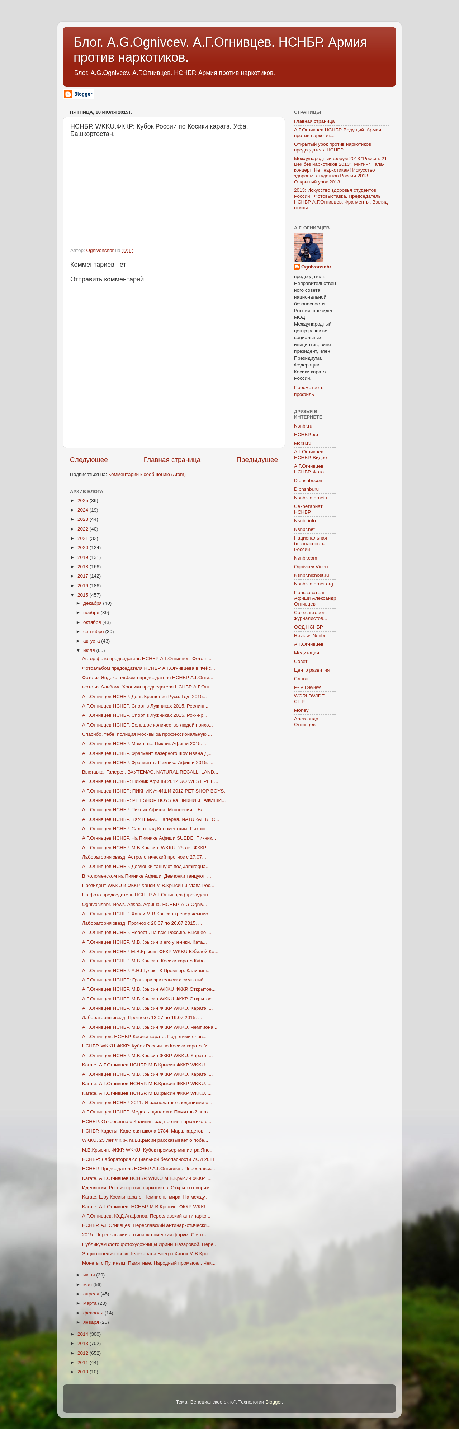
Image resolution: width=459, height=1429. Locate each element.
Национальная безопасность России (310, 543)
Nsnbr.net (304, 529)
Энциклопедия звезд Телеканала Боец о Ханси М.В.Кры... (147, 1253)
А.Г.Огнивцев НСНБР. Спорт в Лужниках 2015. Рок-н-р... (144, 715)
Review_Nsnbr (310, 635)
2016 (83, 585)
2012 (83, 1353)
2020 (83, 547)
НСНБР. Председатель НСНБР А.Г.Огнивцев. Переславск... (148, 1168)
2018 (83, 566)
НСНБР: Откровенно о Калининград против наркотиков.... (147, 1121)
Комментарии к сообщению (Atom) (147, 474)
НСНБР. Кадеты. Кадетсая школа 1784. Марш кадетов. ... (146, 1131)
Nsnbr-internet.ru (312, 497)
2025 (83, 500)
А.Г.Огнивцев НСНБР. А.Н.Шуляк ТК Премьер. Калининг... (146, 970)
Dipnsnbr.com (309, 480)
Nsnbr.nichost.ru (311, 575)
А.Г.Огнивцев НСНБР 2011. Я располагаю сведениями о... (147, 1102)
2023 (83, 519)
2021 (83, 538)
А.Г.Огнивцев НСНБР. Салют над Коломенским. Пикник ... (146, 828)
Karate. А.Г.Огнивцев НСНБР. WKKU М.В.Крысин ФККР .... (147, 1178)
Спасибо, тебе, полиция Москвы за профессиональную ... (147, 734)
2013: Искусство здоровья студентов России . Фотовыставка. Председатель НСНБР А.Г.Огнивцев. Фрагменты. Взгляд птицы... (341, 198)
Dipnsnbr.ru (306, 489)
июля (89, 650)
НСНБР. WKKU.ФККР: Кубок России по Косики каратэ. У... (146, 1046)
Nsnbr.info (305, 520)
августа (92, 641)
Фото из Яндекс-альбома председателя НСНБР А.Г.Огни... (147, 677)
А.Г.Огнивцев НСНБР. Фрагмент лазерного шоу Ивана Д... (147, 753)
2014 (83, 1334)
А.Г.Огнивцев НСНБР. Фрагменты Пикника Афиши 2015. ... (147, 762)
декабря (93, 603)
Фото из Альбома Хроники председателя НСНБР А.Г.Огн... (147, 687)
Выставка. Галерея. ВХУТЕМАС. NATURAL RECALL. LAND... (150, 772)
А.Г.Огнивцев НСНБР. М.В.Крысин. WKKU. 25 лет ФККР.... (146, 847)
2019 (83, 557)
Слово (301, 678)
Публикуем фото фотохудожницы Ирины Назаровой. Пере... (150, 1244)
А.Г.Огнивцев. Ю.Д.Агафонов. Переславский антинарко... (146, 1216)
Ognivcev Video (311, 566)
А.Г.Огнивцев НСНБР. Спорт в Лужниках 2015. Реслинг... (145, 706)
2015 (83, 595)
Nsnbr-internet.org (313, 584)
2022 (83, 529)
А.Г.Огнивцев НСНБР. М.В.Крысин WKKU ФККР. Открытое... (149, 989)
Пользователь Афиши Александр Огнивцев (315, 598)
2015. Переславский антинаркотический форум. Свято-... (146, 1234)
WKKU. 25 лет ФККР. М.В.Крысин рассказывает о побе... (145, 1140)
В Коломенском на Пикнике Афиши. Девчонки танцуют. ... (146, 876)
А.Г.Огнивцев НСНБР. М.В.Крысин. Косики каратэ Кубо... (145, 960)
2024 (83, 510)
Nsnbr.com (305, 558)
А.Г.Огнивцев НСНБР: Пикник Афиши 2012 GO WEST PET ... (150, 781)
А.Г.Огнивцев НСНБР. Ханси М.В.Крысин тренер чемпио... (147, 913)
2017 (83, 576)
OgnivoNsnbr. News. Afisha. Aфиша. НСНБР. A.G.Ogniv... (144, 904)
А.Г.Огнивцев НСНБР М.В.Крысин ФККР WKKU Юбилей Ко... (150, 951)
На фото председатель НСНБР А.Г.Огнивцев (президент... (147, 894)
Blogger (273, 1402)
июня (89, 1275)
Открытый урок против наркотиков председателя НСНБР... (332, 147)
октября (92, 622)
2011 (83, 1362)
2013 (83, 1343)
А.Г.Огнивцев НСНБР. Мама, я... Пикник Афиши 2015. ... (145, 743)
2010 (83, 1371)
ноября (91, 612)
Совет (301, 661)
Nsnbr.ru (303, 426)
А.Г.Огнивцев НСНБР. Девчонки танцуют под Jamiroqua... (146, 866)
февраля (94, 1313)
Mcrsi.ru (302, 443)
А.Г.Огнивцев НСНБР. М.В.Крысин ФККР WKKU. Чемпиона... (149, 1027)
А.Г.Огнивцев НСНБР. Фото (309, 469)
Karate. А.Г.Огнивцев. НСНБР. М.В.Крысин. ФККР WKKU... (147, 1206)
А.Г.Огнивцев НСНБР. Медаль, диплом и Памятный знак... (147, 1112)
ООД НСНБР (308, 627)
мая (88, 1284)
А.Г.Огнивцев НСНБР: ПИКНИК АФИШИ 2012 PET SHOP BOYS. (153, 791)
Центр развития (312, 670)
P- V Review (307, 687)
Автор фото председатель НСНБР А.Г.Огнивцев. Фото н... (147, 658)
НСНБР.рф (306, 434)
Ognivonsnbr (316, 267)
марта (90, 1303)
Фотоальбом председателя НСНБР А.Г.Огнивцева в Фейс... (148, 668)
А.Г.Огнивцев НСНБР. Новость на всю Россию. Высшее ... (147, 932)
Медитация (306, 652)
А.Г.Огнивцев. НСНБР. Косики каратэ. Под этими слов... (144, 1036)
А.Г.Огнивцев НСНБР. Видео (310, 454)
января (91, 1322)
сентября (94, 631)
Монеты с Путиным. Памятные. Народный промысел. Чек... (149, 1263)
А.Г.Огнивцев (308, 644)
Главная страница (172, 459)
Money (301, 710)
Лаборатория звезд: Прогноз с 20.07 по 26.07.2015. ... (142, 923)
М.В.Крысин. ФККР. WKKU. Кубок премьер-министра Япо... (148, 1150)
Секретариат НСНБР (308, 509)
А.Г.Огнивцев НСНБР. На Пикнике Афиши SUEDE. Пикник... (149, 838)
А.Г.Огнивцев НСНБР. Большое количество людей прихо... (147, 725)
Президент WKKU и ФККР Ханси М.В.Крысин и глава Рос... (148, 885)
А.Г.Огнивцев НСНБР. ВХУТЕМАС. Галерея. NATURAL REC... (150, 819)
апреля (91, 1294)
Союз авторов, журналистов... (310, 615)
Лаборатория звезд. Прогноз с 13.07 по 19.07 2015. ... (142, 1017)
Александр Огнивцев (306, 721)
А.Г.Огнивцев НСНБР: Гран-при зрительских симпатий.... (145, 979)
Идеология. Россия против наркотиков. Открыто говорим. (146, 1187)
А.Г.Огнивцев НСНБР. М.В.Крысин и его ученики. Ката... (144, 942)
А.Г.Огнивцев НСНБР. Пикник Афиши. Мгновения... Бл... (145, 809)
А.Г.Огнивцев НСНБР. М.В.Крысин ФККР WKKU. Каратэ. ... (147, 1008)
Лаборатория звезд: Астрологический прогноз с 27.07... (144, 857)
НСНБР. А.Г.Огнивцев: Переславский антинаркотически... (146, 1225)
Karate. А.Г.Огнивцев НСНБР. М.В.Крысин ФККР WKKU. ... (147, 1065)
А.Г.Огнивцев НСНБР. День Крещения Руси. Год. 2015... (144, 696)
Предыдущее (257, 459)
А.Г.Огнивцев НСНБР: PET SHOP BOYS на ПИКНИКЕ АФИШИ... (154, 800)
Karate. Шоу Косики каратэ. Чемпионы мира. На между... (145, 1197)
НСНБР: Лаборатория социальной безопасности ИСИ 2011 (148, 1159)
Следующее (89, 459)
